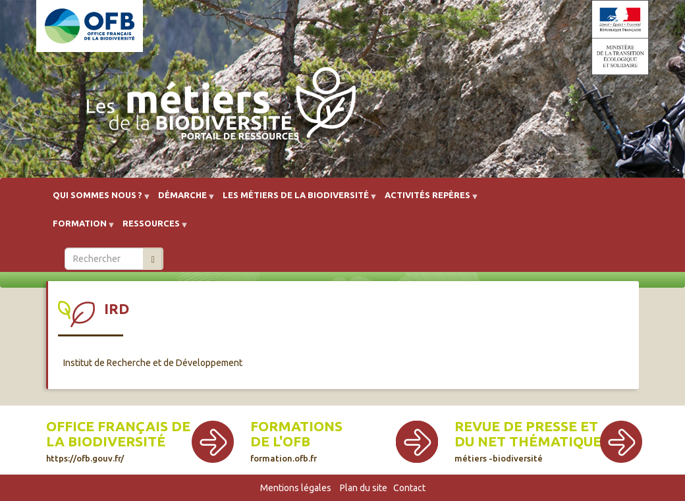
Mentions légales (295, 488)
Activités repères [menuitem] (427, 199)
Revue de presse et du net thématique (527, 441)
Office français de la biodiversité (118, 441)
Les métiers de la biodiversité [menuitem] (296, 199)
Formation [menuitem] (80, 228)
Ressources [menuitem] (151, 228)
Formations (296, 426)
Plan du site (363, 488)
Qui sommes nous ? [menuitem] (97, 199)
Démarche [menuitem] (182, 199)
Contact (409, 488)
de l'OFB (280, 441)
